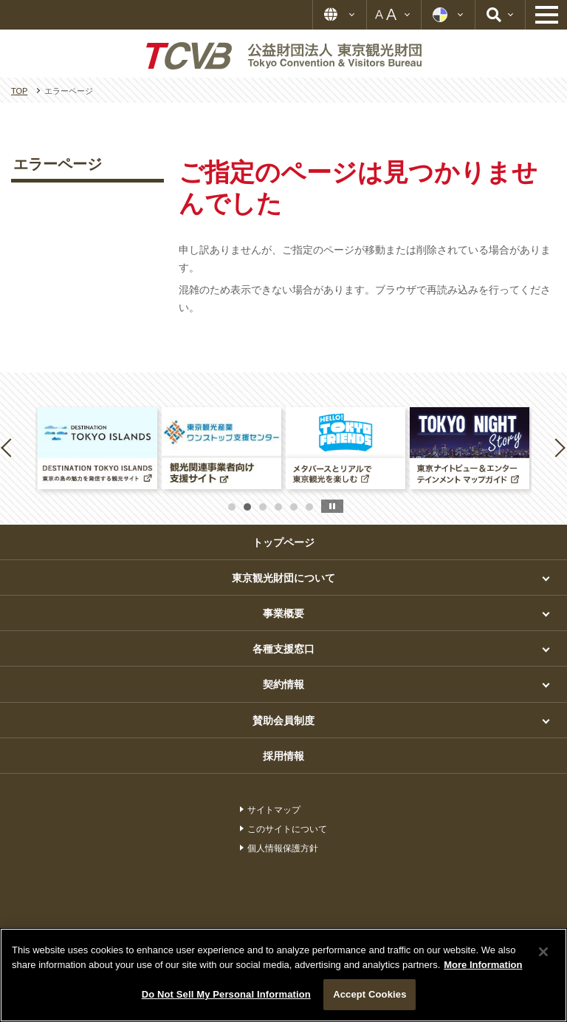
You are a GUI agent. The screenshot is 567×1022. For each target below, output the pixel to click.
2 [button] (247, 507)
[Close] (543, 952)
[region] (283, 975)
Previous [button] (9, 447)
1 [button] (232, 507)
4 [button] (278, 507)
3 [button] (263, 507)
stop (332, 506)
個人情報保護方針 (282, 848)
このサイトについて (287, 829)
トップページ (283, 542)
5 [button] (294, 507)
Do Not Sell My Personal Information (226, 994)
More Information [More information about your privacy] (483, 964)
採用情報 (283, 756)
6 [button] (309, 507)
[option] (97, 448)
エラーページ (57, 164)
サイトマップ (273, 810)
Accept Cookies (369, 994)
